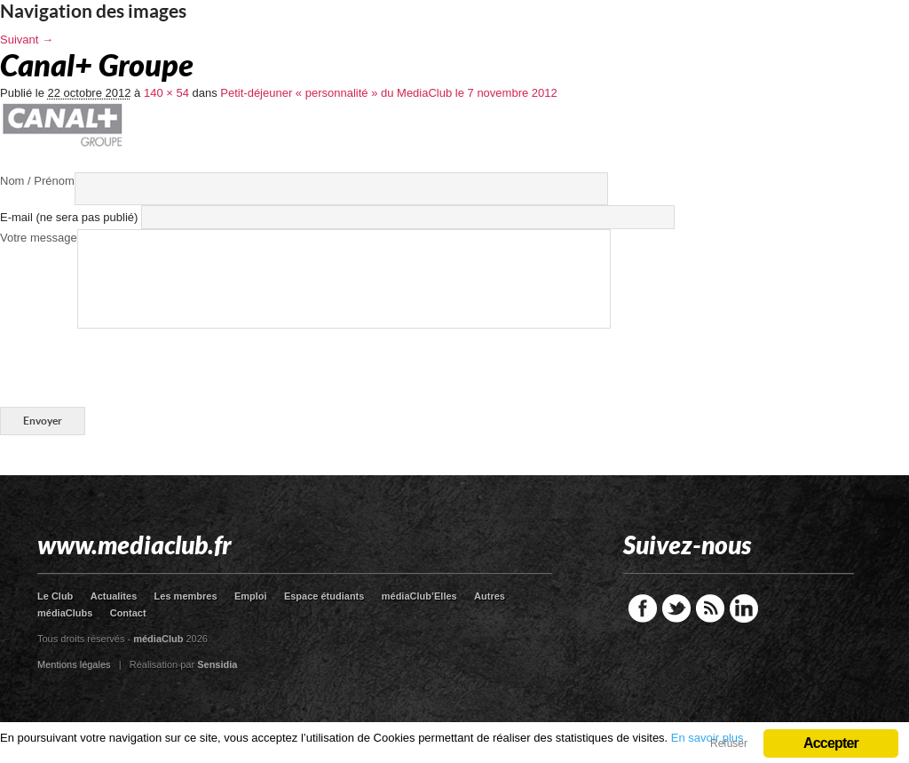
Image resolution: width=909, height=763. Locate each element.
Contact (128, 613)
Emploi (250, 596)
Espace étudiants (324, 596)
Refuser (728, 743)
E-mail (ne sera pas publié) (69, 217)
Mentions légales (74, 664)
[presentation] (135, 363)
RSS (710, 608)
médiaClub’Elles (419, 596)
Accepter (830, 743)
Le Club (55, 596)
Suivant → (26, 39)
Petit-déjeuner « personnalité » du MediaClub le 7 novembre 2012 (388, 92)
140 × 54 (166, 92)
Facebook (642, 608)
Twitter (676, 608)
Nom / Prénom (37, 180)
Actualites (114, 596)
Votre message (38, 237)
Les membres (185, 596)
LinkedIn (744, 608)
